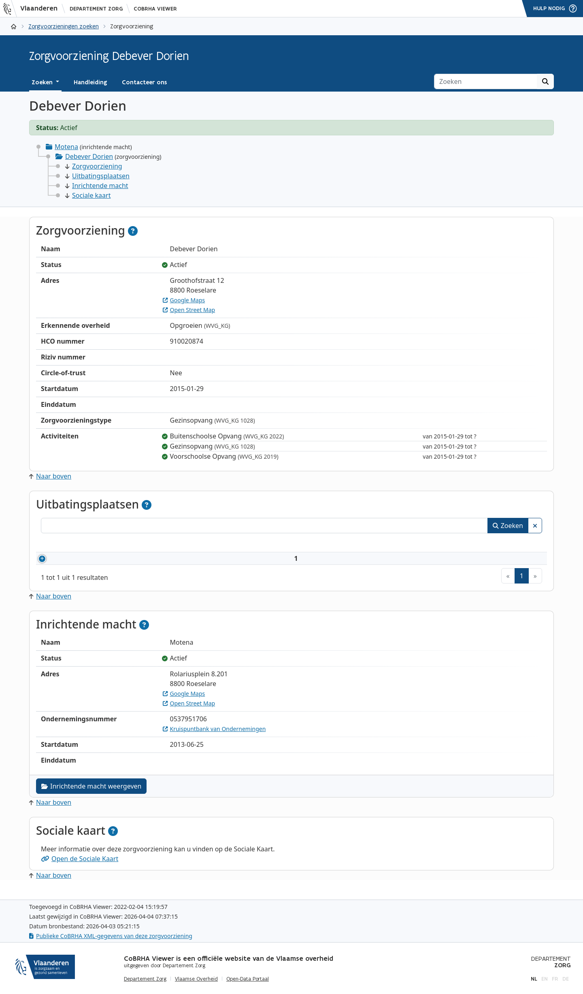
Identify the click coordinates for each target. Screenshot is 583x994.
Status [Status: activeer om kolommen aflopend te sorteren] (492, 543)
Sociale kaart (88, 195)
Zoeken (508, 525)
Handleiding (90, 82)
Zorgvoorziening (93, 166)
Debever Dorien (89, 156)
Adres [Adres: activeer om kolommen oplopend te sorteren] (279, 543)
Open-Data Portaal (247, 979)
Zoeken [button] (43, 82)
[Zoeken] (485, 81)
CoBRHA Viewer (155, 8)
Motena (66, 146)
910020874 (76, 563)
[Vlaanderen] (33, 8)
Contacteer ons (144, 82)
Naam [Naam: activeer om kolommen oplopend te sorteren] (119, 543)
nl (534, 978)
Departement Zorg (96, 8)
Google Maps (184, 300)
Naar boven (50, 476)
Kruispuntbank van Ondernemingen (214, 738)
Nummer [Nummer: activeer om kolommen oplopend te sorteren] (64, 543)
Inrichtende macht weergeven (91, 795)
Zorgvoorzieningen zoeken (63, 26)
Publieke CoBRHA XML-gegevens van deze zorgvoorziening (110, 936)
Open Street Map (189, 310)
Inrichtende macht (96, 185)
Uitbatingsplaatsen (97, 175)
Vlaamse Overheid (196, 979)
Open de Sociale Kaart (79, 868)
